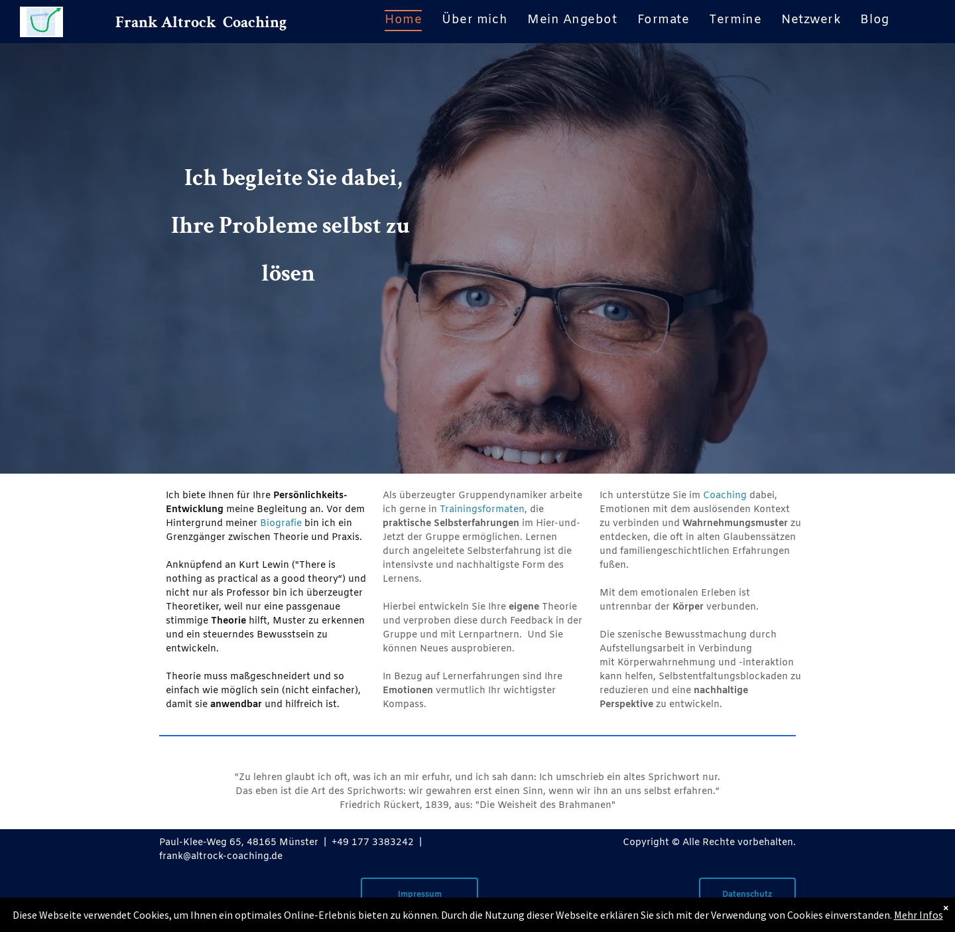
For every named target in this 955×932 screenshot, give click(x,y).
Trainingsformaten (482, 509)
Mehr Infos (918, 914)
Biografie (281, 523)
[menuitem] (403, 20)
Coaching (725, 496)
